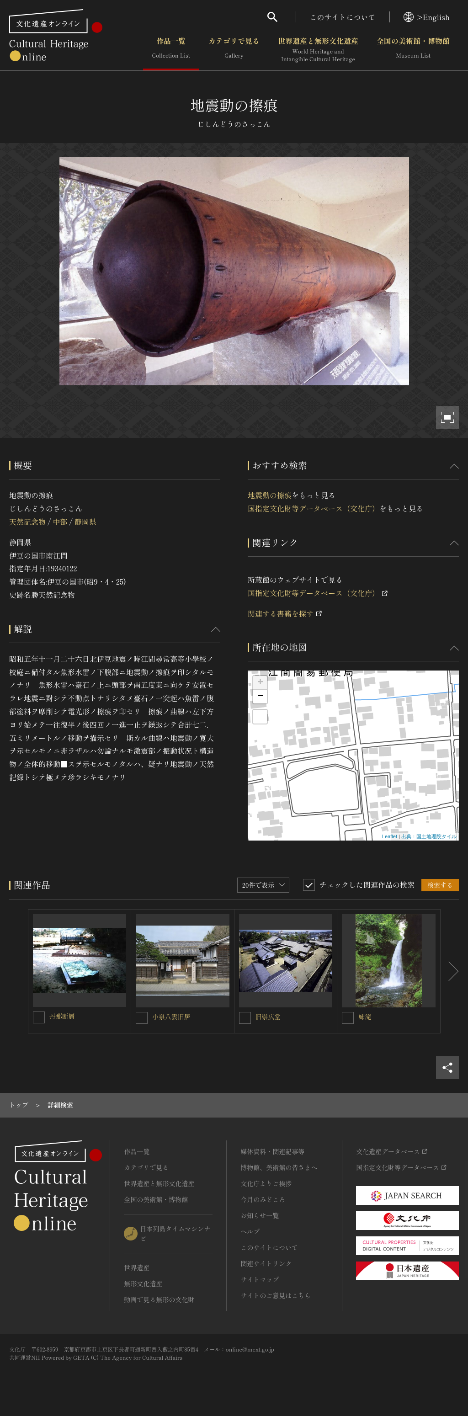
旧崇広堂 (268, 1016)
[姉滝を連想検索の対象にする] (348, 1018)
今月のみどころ (262, 1199)
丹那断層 (62, 1016)
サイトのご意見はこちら (275, 1295)
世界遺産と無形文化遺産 (318, 49)
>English (427, 16)
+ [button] (260, 683)
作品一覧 (171, 49)
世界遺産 (136, 1267)
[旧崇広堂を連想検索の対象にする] (245, 1018)
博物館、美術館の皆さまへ (278, 1167)
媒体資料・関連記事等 (272, 1151)
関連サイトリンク (266, 1263)
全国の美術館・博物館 (413, 49)
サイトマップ (259, 1279)
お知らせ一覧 (259, 1215)
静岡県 (85, 521)
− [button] (260, 696)
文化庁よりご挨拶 (266, 1183)
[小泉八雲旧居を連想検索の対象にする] (142, 1018)
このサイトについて (343, 16)
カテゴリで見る (234, 49)
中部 (60, 521)
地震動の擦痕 (270, 495)
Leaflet (389, 836)
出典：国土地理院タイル (429, 836)
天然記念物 (27, 521)
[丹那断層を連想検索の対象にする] (39, 1017)
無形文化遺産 (143, 1283)
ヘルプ (250, 1231)
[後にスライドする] (450, 971)
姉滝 (364, 1016)
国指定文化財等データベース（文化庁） (313, 508)
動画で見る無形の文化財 (159, 1299)
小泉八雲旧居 (171, 1016)
